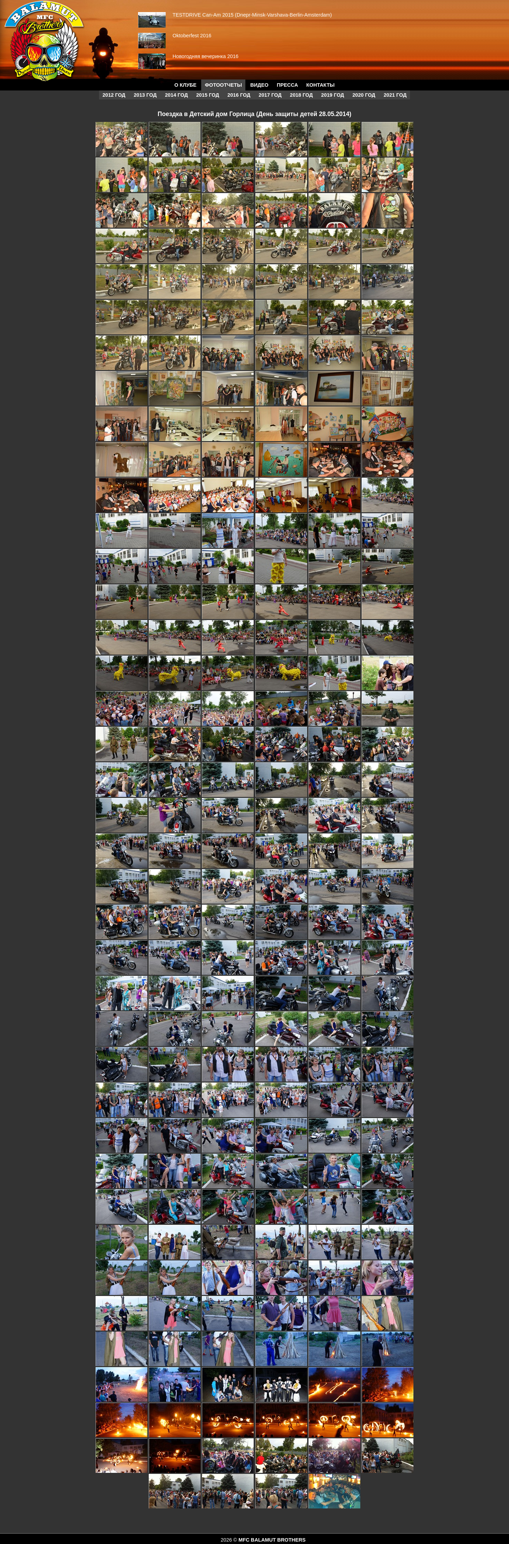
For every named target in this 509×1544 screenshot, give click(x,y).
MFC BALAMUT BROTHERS (272, 1540)
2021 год (395, 95)
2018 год (301, 95)
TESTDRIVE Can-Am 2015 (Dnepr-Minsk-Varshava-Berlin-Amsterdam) (252, 15)
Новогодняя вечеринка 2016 (205, 56)
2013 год (145, 95)
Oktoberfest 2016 (192, 35)
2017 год (270, 95)
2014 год (176, 95)
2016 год (238, 95)
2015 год (207, 95)
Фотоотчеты (223, 85)
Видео (259, 85)
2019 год (332, 95)
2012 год (113, 95)
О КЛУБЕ (185, 85)
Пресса (287, 85)
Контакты (320, 85)
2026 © (229, 1540)
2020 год (363, 95)
